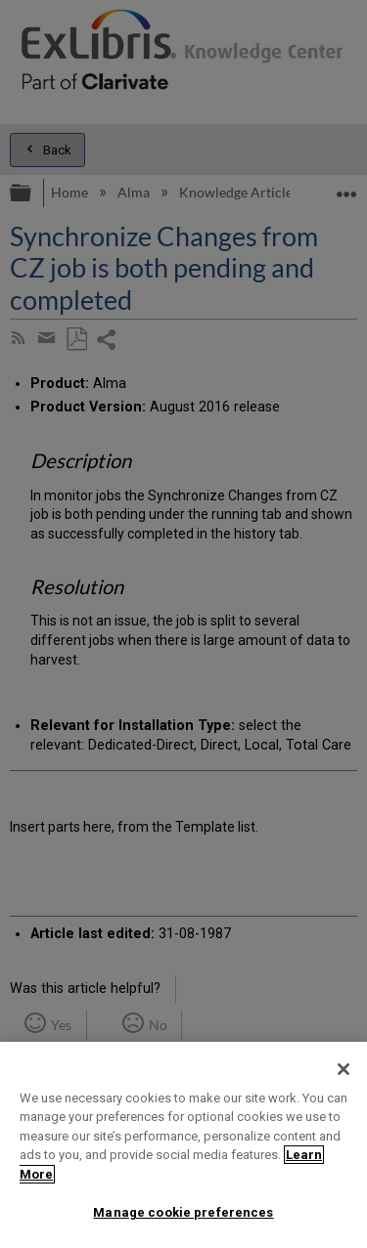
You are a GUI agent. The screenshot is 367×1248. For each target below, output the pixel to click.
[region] (183, 1145)
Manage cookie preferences (183, 1212)
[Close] (343, 1069)
